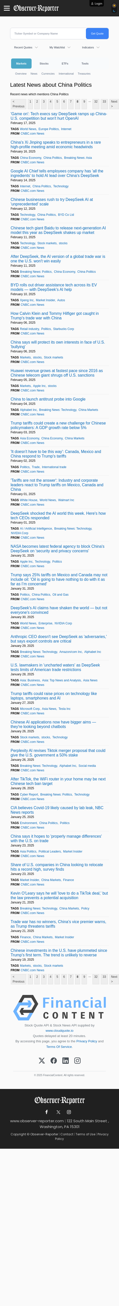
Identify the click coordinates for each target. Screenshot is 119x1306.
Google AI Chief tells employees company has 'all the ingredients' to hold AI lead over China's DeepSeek (57, 173)
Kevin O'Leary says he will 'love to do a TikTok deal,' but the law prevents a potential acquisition (59, 895)
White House (28, 500)
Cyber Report (29, 794)
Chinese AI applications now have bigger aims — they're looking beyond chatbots (53, 724)
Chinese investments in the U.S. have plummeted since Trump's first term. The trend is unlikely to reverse (59, 952)
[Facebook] (54, 1061)
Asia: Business (30, 680)
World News (28, 129)
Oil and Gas (60, 594)
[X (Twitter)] (42, 1061)
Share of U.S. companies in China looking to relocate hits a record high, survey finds (57, 867)
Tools (85, 63)
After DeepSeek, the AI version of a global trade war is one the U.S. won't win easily (58, 258)
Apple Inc (39, 386)
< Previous (19, 104)
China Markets (88, 410)
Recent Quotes (23, 47)
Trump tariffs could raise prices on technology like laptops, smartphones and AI (54, 695)
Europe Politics (49, 129)
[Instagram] (77, 1061)
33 (104, 101)
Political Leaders (50, 851)
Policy (85, 908)
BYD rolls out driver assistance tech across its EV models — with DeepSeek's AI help (54, 287)
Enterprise (46, 623)
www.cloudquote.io (60, 1030)
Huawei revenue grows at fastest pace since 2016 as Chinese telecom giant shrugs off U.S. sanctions (57, 373)
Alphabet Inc (28, 410)
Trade (36, 467)
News (34, 73)
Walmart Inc (66, 500)
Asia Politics (28, 851)
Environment (28, 823)
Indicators (88, 47)
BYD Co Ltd (66, 215)
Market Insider (45, 300)
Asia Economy (29, 438)
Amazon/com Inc (70, 652)
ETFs (65, 63)
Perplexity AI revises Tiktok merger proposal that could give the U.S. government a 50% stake (58, 752)
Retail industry (29, 329)
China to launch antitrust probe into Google (48, 399)
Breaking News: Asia (78, 158)
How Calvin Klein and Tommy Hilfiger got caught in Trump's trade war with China (55, 315)
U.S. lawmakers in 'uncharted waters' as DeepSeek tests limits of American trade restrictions (55, 667)
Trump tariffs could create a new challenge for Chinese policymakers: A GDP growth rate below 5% (58, 425)
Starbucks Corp (63, 329)
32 (96, 101)
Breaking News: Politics (36, 272)
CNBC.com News (32, 133)
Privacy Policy (86, 1041)
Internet (66, 129)
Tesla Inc (64, 709)
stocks (63, 243)
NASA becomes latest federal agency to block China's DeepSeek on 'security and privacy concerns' (57, 548)
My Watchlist (57, 47)
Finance (68, 880)
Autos (61, 300)
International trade (54, 467)
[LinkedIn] (65, 1061)
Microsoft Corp (30, 709)
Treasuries (84, 73)
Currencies (48, 73)
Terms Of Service (59, 1047)
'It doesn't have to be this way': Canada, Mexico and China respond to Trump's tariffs (56, 453)
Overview (21, 73)
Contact (66, 1134)
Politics (46, 329)
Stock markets (47, 243)
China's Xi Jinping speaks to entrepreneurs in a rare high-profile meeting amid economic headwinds (56, 144)
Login (98, 4)
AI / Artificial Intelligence (36, 528)
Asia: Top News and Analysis (61, 680)
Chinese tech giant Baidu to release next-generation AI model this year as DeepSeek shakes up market (58, 230)
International (66, 73)
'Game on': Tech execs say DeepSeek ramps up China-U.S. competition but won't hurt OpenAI (59, 116)
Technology (61, 186)
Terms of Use (85, 1134)
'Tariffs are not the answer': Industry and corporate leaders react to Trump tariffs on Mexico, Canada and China (57, 485)
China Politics (52, 158)
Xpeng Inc (27, 300)
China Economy (30, 158)
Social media (87, 766)
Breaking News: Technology (57, 410)
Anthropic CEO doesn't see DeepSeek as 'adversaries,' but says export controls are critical (59, 638)
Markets (21, 63)
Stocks (44, 63)
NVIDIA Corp (19, 533)
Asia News (90, 680)
